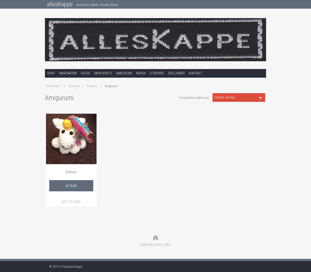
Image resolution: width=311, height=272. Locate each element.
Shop (51, 73)
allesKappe (60, 4)
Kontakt (195, 73)
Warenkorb (68, 73)
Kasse (85, 73)
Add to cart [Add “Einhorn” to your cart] (71, 202)
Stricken (157, 73)
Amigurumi (124, 73)
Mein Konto (103, 73)
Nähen (141, 73)
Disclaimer (176, 73)
